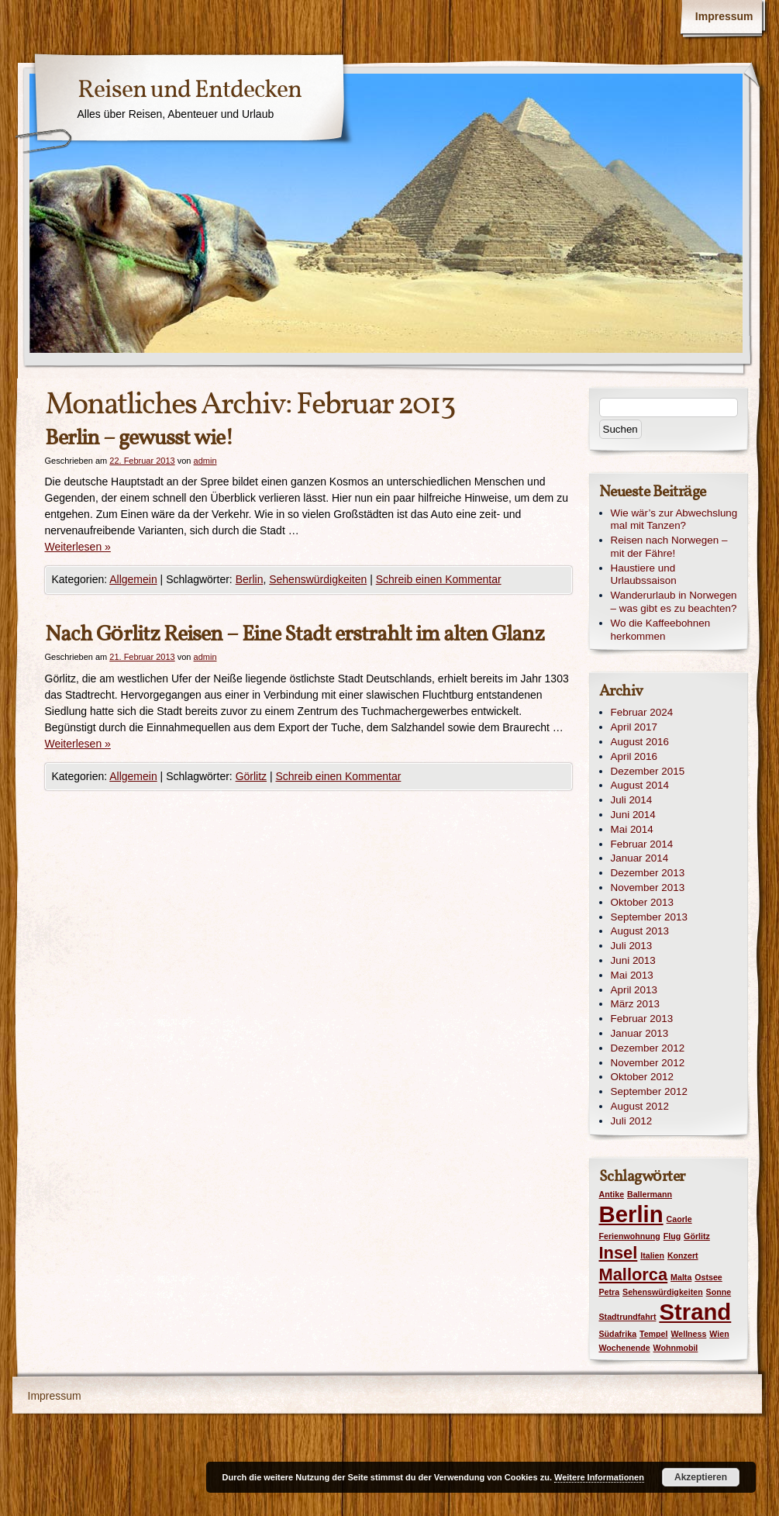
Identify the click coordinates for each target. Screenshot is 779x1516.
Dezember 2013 (648, 873)
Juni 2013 (633, 960)
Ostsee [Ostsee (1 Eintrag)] (708, 1277)
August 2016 (640, 742)
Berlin (250, 579)
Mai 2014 (632, 829)
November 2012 (648, 1063)
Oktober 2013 (642, 902)
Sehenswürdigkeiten (318, 579)
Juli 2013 (632, 945)
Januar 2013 (640, 1033)
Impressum (724, 16)
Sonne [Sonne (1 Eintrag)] (719, 1292)
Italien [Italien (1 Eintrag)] (652, 1255)
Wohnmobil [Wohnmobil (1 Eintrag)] (675, 1347)
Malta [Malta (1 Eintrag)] (680, 1277)
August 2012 (640, 1106)
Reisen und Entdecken (190, 91)
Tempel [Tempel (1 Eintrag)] (653, 1333)
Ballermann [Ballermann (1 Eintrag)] (649, 1194)
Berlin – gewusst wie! (139, 438)
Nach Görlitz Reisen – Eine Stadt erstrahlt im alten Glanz (294, 635)
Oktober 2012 (642, 1077)
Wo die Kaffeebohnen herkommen (661, 629)
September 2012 (649, 1091)
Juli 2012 (632, 1121)
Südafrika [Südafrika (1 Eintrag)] (618, 1333)
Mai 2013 (632, 975)
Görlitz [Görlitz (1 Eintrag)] (697, 1236)
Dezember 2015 (648, 771)
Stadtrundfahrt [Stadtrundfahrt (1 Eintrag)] (628, 1316)
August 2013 (640, 931)
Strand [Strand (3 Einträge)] (695, 1311)
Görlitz (251, 776)
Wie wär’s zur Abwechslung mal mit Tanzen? (674, 519)
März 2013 (635, 1004)
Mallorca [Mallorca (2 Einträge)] (633, 1274)
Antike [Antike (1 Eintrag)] (612, 1194)
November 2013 (648, 887)
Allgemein (133, 579)
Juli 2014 (632, 800)
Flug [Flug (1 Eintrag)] (672, 1236)
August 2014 (640, 785)
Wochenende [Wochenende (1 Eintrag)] (624, 1347)
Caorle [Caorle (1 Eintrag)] (679, 1219)
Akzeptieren (700, 1477)
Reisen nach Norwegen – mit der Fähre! (669, 546)
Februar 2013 (642, 1018)
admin (205, 460)
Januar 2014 (640, 858)
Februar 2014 (642, 844)
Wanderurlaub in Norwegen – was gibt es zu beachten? (674, 601)
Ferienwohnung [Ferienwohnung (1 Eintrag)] (629, 1236)
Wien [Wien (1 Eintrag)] (719, 1333)
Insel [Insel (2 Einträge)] (618, 1252)
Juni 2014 (633, 814)
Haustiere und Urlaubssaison (644, 574)
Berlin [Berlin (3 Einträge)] (631, 1214)
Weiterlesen (78, 546)
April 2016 (634, 756)
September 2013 (649, 917)
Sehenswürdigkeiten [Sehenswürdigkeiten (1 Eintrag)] (662, 1292)
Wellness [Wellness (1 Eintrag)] (688, 1333)
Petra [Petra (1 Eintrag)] (609, 1292)
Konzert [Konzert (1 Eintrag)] (682, 1255)
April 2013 (634, 990)
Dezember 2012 (648, 1048)
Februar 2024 (642, 712)
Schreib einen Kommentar (439, 579)
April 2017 (634, 727)
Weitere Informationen (599, 1477)
